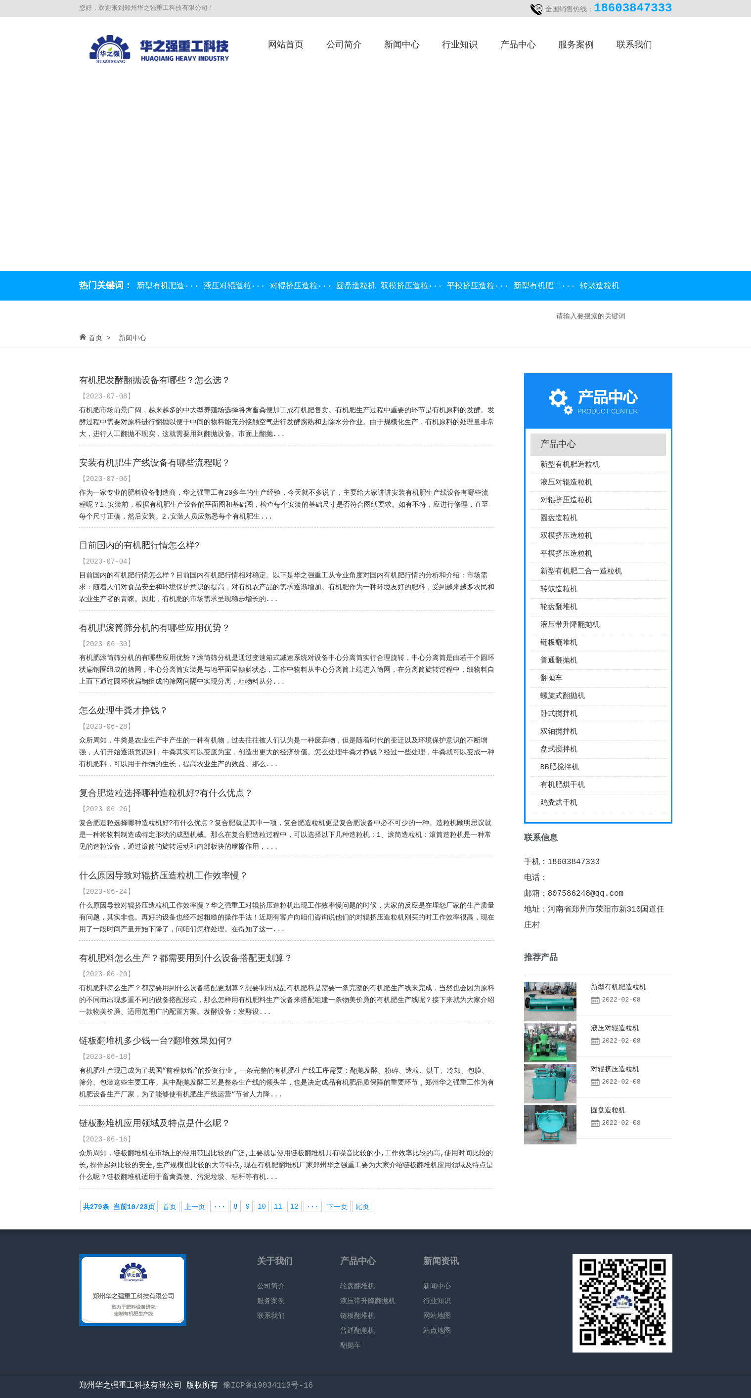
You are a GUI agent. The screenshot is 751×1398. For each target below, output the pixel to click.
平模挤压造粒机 (566, 554)
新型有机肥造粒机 (570, 465)
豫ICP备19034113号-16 (268, 1385)
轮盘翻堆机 (558, 607)
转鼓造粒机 (599, 286)
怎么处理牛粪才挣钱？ (123, 711)
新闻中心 (402, 45)
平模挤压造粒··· (480, 286)
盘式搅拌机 (558, 749)
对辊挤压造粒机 (566, 500)
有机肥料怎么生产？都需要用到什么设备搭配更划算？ (186, 958)
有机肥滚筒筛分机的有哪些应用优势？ (154, 628)
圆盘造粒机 (358, 286)
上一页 (194, 1207)
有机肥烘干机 (562, 785)
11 (278, 1207)
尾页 (362, 1207)
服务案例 (576, 45)
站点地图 (437, 1331)
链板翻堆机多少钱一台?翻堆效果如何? (155, 1041)
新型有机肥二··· (547, 286)
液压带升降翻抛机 (570, 625)
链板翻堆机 (558, 643)
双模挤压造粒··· (414, 286)
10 (262, 1207)
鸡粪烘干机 (558, 803)
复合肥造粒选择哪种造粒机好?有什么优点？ (166, 793)
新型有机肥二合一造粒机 (581, 572)
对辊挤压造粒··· (303, 286)
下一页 (337, 1207)
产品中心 (518, 45)
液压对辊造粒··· (237, 286)
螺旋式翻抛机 (562, 696)
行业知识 (460, 45)
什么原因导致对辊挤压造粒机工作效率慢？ (163, 876)
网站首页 (286, 45)
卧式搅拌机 (558, 714)
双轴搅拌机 (558, 732)
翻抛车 (551, 678)
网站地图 (437, 1316)
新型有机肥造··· (168, 286)
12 (294, 1207)
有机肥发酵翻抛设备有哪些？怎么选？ (154, 381)
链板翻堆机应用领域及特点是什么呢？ (154, 1124)
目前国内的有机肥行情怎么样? (139, 546)
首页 (95, 338)
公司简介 (344, 45)
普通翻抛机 (558, 660)
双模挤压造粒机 (566, 536)
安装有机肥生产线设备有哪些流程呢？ (154, 463)
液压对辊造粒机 (566, 483)
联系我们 (634, 45)
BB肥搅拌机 (559, 767)
